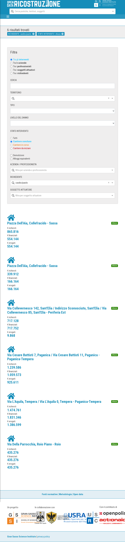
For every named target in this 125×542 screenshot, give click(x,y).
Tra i (22, 66)
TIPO (12, 105)
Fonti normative (50, 494)
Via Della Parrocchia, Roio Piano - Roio (34, 444)
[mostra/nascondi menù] (8, 16)
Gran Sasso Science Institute (21, 536)
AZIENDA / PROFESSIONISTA (23, 164)
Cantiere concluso (22, 141)
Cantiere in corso (21, 145)
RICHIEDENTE (16, 177)
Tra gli (21, 59)
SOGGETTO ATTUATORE (21, 189)
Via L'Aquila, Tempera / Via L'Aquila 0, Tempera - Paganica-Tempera (54, 402)
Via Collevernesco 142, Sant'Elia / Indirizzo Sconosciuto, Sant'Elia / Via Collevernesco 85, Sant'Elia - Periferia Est (56, 310)
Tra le (19, 63)
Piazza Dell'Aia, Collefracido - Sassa (32, 223)
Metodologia (65, 494)
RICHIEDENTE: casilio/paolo (21, 34)
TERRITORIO (15, 92)
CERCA (13, 80)
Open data (78, 494)
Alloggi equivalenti (21, 158)
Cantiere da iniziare (22, 148)
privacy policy (43, 536)
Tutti (15, 138)
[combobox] (59, 11)
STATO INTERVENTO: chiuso (50, 34)
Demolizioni (18, 155)
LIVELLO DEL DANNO (19, 117)
